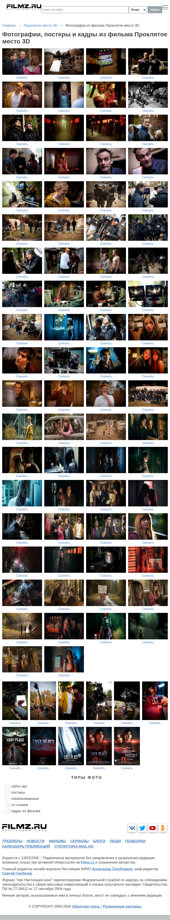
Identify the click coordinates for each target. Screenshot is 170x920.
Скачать (22, 77)
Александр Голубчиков (112, 869)
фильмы (57, 841)
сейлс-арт (19, 786)
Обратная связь (86, 906)
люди (115, 841)
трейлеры (12, 841)
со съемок (19, 805)
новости (35, 841)
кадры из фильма (25, 811)
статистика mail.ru (74, 846)
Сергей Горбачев (17, 873)
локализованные (25, 799)
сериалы (79, 841)
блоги (99, 841)
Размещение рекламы (122, 906)
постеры (18, 792)
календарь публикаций (26, 846)
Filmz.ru (87, 862)
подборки (135, 841)
